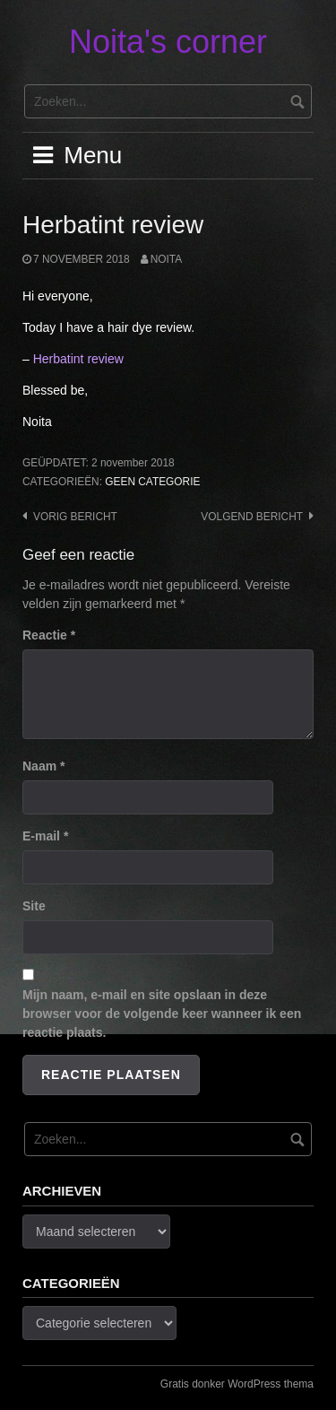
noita (166, 259)
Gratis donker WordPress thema (237, 1384)
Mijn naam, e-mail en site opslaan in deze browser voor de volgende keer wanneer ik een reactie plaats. (161, 1014)
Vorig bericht (75, 516)
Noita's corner (168, 41)
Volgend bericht (252, 516)
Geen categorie (152, 481)
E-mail (45, 836)
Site (34, 906)
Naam (43, 766)
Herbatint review (78, 359)
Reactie (48, 635)
